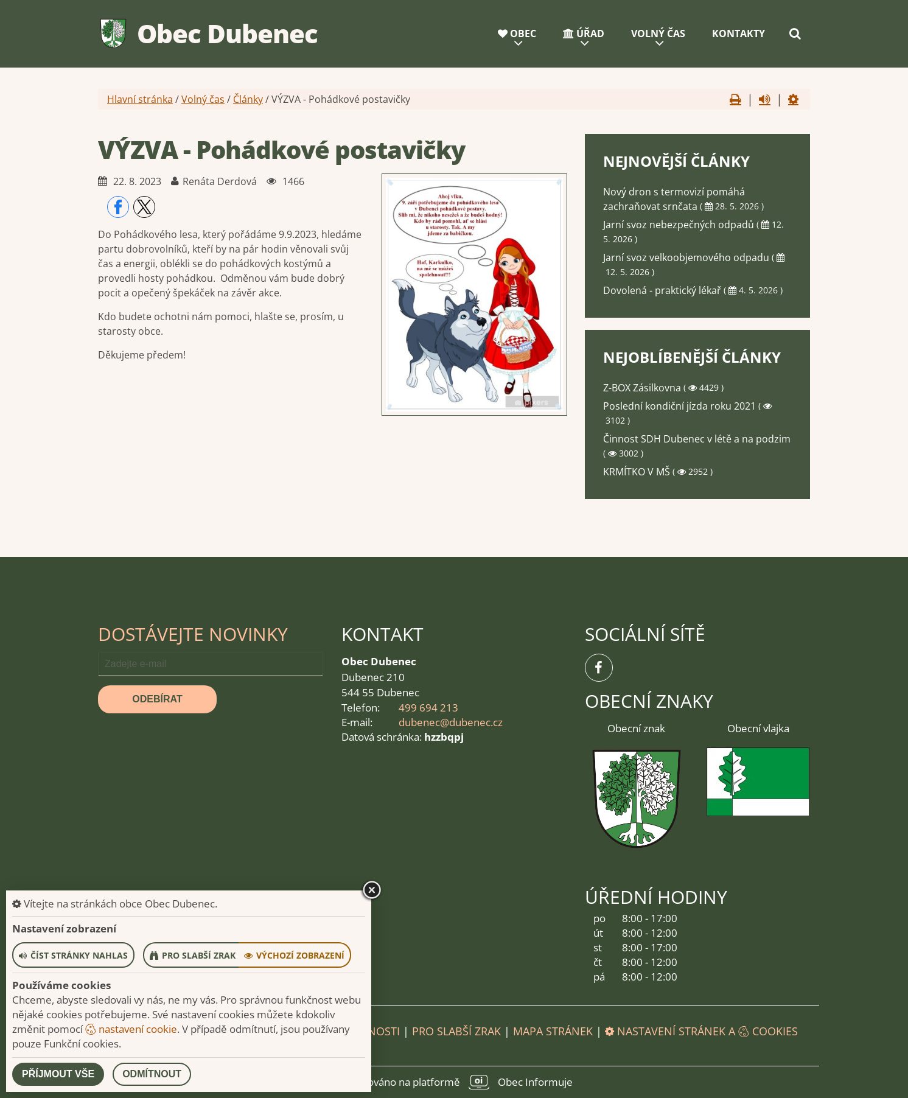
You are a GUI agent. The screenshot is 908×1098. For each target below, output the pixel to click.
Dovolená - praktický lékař (663, 290)
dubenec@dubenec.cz (451, 722)
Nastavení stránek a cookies (701, 1031)
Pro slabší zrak (456, 1031)
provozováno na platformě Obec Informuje (454, 1082)
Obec (517, 33)
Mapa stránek (553, 1031)
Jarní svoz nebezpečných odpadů (679, 224)
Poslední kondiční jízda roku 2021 (680, 406)
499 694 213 (428, 708)
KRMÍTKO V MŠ (637, 471)
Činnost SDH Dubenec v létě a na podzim (697, 439)
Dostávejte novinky (193, 633)
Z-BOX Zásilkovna (643, 387)
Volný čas (658, 33)
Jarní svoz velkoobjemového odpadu (687, 257)
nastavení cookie (131, 1029)
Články (248, 99)
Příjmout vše (58, 1074)
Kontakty (738, 33)
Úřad (583, 33)
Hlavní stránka (140, 99)
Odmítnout (151, 1074)
